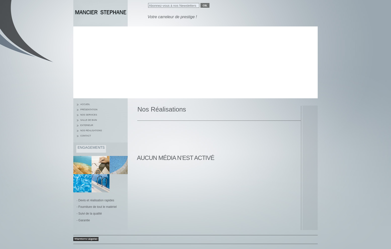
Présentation (89, 109)
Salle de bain (88, 120)
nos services (88, 115)
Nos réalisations (91, 130)
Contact (85, 135)
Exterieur (86, 125)
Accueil (85, 104)
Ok (205, 5)
